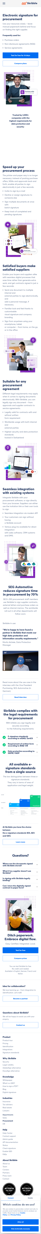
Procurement (8, 1121)
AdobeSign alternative (12, 1068)
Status (5, 1145)
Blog (4, 1089)
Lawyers (6, 1111)
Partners (6, 1173)
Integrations (7, 1049)
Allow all (20, 1222)
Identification (8, 1046)
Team (5, 1167)
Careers (6, 1170)
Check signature (9, 1148)
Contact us (20, 1025)
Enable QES (7, 1151)
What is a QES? (9, 1083)
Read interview (20, 697)
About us (6, 1163)
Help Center (7, 1133)
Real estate (7, 1107)
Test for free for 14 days (20, 55)
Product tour (8, 1040)
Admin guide (8, 1139)
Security (6, 1062)
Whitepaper (7, 1080)
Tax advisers (8, 1104)
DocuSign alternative (11, 1071)
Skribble (29, 3)
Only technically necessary (20, 1229)
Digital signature (9, 1092)
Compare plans (20, 63)
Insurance (6, 1101)
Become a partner (20, 998)
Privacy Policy (16, 1215)
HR (4, 1124)
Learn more (20, 842)
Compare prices (20, 958)
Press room (7, 1176)
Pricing (5, 1043)
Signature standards (11, 1052)
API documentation (10, 1142)
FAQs (5, 1154)
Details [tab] (30, 1198)
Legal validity (8, 1065)
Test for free (20, 950)
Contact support (9, 1136)
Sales (5, 1118)
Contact (6, 1179)
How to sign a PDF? (10, 1086)
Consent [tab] (11, 1198)
